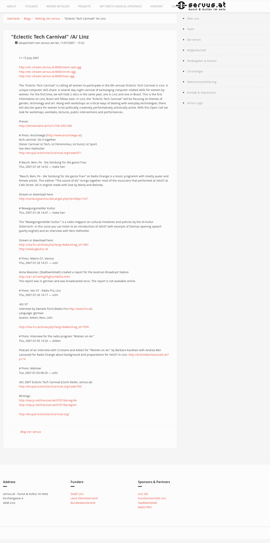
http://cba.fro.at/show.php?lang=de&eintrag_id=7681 (54, 244)
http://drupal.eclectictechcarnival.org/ (44, 414)
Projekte (84, 6)
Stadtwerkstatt (147, 503)
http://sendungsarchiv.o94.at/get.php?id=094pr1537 (53, 199)
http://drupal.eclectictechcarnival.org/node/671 (50, 153)
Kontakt (156, 6)
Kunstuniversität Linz (152, 498)
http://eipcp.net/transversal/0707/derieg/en (48, 405)
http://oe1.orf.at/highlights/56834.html (44, 277)
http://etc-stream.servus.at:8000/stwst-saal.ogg (50, 67)
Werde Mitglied (57, 6)
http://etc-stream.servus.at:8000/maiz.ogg (46, 76)
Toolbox (31, 6)
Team (190, 29)
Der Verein (194, 40)
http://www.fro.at (80, 309)
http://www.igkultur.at (33, 249)
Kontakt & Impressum (201, 92)
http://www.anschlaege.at (64, 135)
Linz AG (143, 494)
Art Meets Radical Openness (121, 6)
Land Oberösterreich (84, 498)
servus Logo (195, 103)
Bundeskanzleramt (83, 503)
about (11, 6)
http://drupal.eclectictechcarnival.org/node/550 (50, 386)
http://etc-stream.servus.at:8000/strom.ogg (47, 72)
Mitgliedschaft (196, 50)
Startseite (13, 18)
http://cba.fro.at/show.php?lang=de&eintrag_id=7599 (54, 327)
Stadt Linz (77, 494)
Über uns (193, 18)
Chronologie (195, 71)
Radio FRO (145, 507)
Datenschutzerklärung (201, 82)
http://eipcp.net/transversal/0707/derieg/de (48, 400)
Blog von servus (30, 432)
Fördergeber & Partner (202, 61)
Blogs (27, 18)
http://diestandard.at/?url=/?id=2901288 (45, 126)
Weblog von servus (47, 18)
